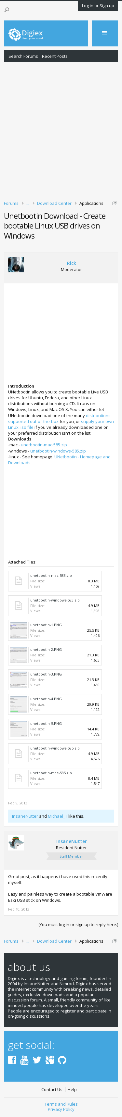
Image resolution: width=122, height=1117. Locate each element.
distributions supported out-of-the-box (59, 418)
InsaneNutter (25, 816)
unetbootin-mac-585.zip (44, 445)
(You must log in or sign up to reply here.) (78, 924)
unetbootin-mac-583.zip (51, 575)
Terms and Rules (61, 1104)
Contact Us (51, 1089)
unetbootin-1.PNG (46, 624)
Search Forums (23, 56)
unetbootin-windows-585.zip (58, 451)
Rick (71, 263)
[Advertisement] (61, 130)
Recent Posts (55, 56)
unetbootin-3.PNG (46, 674)
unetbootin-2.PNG (46, 649)
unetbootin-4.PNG (46, 698)
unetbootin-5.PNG (46, 723)
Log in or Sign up (98, 5)
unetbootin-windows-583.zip (55, 600)
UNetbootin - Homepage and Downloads (59, 459)
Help (72, 1089)
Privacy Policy (61, 1109)
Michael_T (57, 816)
